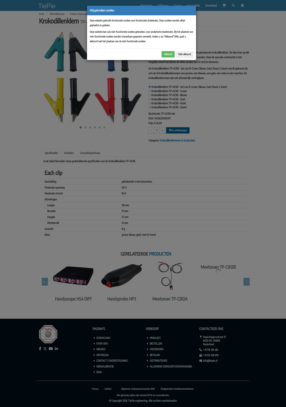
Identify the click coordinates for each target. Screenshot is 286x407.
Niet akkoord (184, 54)
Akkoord (168, 54)
